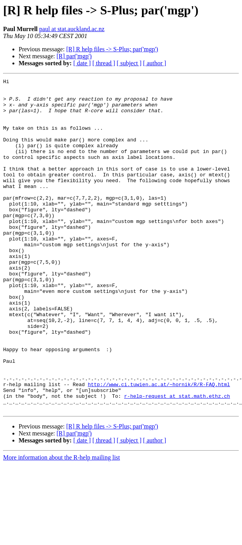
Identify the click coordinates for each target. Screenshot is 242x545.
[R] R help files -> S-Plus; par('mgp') (112, 49)
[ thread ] (103, 63)
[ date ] (82, 63)
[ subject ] (129, 63)
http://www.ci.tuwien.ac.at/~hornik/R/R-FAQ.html (159, 445)
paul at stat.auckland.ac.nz (71, 29)
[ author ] (154, 63)
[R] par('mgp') (74, 56)
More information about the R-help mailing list (61, 524)
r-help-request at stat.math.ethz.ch (177, 459)
